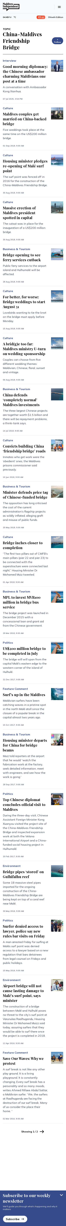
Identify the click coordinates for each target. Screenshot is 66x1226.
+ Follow (57, 40)
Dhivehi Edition (55, 17)
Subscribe (15, 1219)
